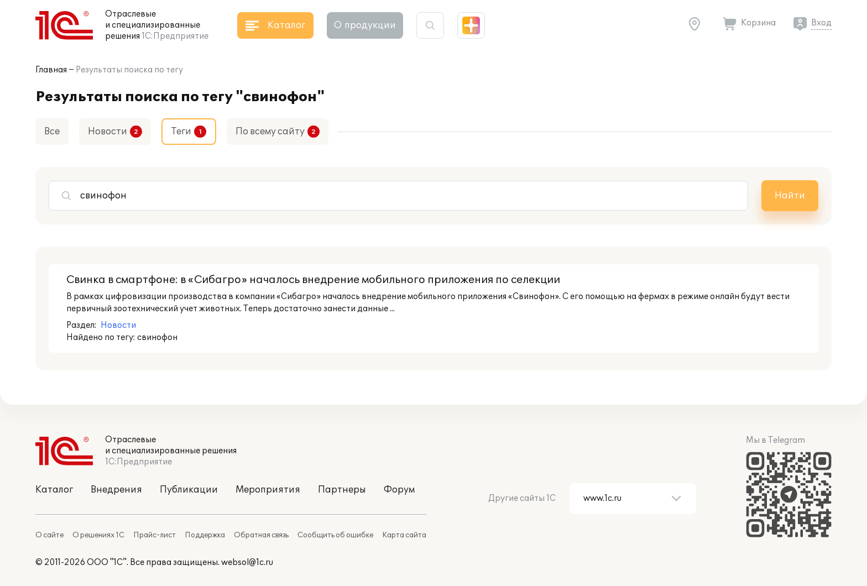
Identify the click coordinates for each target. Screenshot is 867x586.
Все (52, 131)
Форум (399, 489)
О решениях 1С (98, 535)
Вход (821, 23)
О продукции (365, 25)
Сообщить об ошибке (335, 535)
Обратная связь (261, 535)
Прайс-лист (154, 535)
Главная (51, 70)
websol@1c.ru (247, 562)
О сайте (49, 535)
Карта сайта (404, 535)
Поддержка (205, 535)
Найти (790, 195)
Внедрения (116, 489)
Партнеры (342, 489)
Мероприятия (268, 489)
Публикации (189, 489)
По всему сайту (270, 131)
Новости (107, 131)
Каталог (54, 489)
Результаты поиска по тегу (129, 70)
